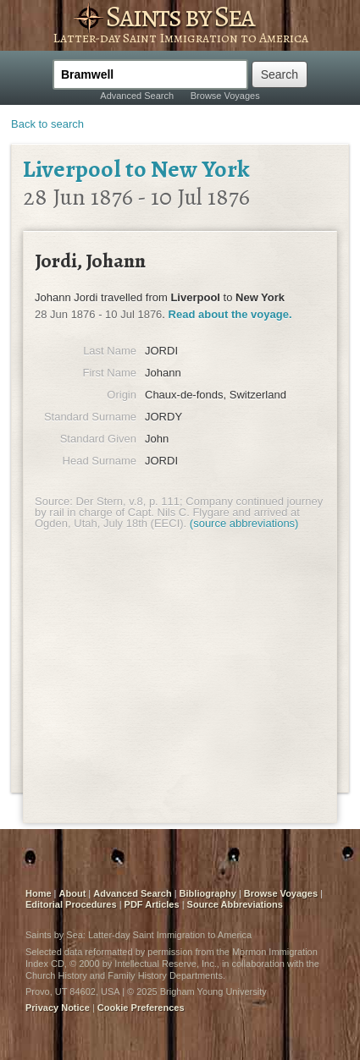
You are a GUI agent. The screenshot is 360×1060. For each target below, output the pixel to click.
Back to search (47, 124)
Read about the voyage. (230, 314)
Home (38, 893)
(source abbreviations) (244, 523)
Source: (54, 501)
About (72, 893)
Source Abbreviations (235, 904)
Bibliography (208, 893)
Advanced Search (137, 96)
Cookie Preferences (141, 1007)
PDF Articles (152, 904)
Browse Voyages (225, 96)
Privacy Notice (57, 1007)
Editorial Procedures (71, 904)
